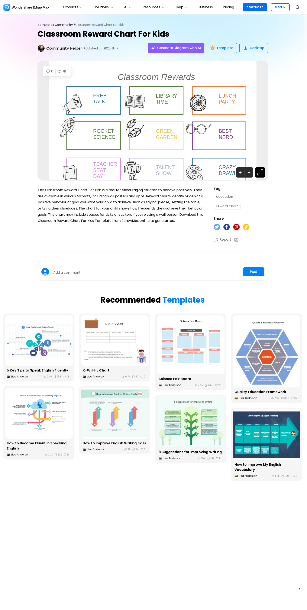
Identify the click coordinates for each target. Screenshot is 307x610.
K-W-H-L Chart (96, 370)
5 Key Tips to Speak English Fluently (37, 370)
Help (181, 7)
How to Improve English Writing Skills (114, 443)
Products (72, 7)
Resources (153, 7)
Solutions (103, 7)
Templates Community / (56, 25)
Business (205, 7)
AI (127, 7)
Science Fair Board (175, 379)
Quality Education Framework (260, 392)
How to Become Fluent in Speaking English (37, 446)
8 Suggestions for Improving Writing (190, 452)
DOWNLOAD (255, 7)
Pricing (228, 7)
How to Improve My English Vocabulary (258, 468)
